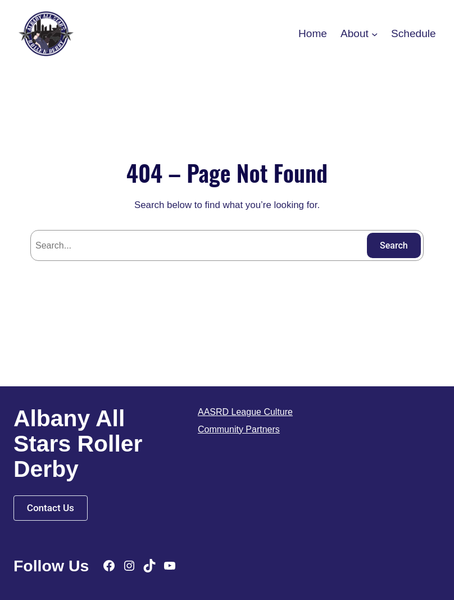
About (355, 33)
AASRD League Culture (245, 412)
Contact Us (50, 507)
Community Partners (239, 429)
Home (312, 33)
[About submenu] (374, 33)
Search (394, 245)
